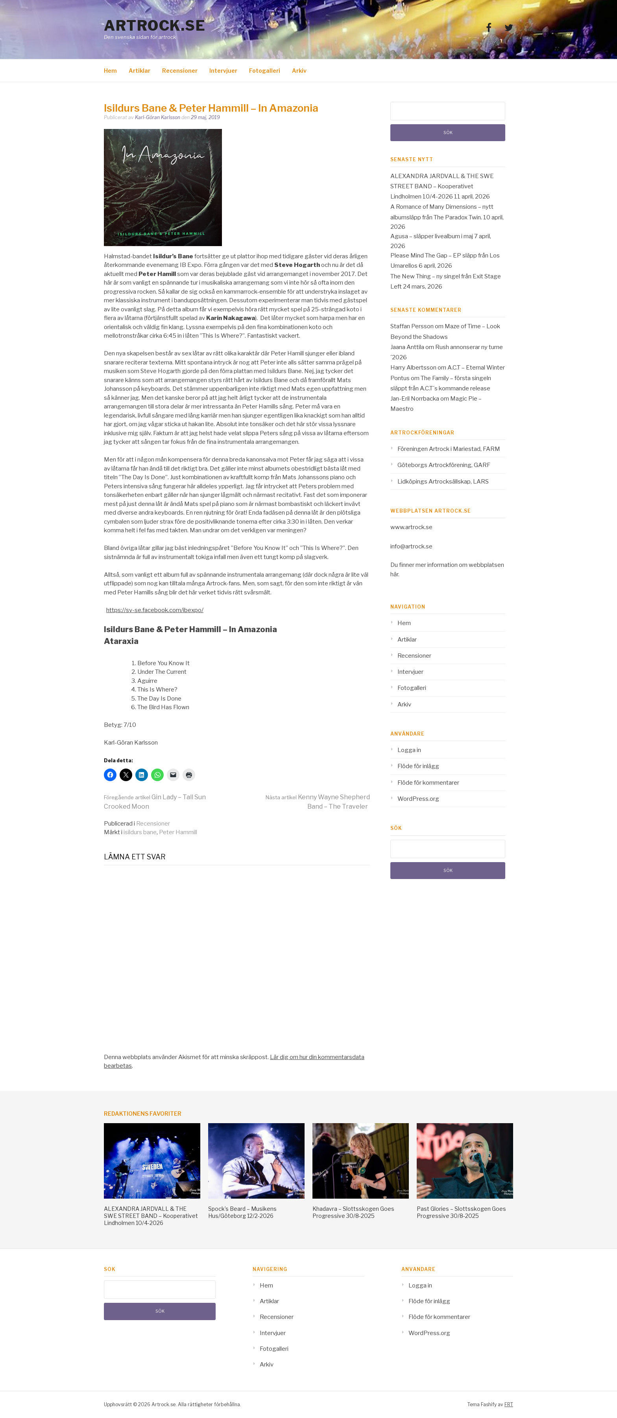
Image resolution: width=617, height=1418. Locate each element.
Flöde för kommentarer (428, 782)
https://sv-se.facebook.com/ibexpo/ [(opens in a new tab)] (154, 610)
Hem (110, 70)
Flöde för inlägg (418, 766)
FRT (508, 1404)
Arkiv (299, 70)
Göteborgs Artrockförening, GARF (443, 465)
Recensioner (180, 70)
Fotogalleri (264, 70)
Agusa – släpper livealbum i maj (431, 236)
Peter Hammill (178, 832)
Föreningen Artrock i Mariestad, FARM (448, 448)
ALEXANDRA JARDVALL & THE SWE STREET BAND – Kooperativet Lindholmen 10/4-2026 (442, 186)
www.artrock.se (411, 527)
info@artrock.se (411, 546)
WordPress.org (418, 798)
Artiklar (139, 70)
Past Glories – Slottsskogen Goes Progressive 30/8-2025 (461, 1212)
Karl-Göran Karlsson (157, 117)
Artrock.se (154, 25)
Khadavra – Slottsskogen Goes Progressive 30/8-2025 (353, 1212)
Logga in (409, 750)
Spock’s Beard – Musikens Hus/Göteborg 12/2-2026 (242, 1212)
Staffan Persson (412, 326)
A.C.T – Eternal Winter (476, 367)
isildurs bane (140, 832)
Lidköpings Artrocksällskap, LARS (443, 481)
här (394, 574)
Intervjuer (223, 70)
